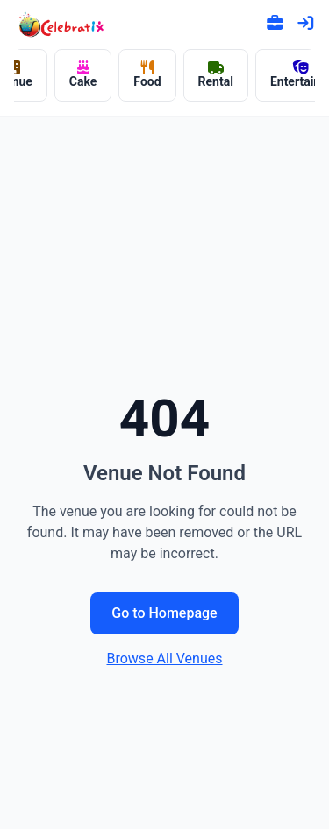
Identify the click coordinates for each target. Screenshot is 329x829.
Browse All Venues (164, 658)
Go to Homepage (164, 613)
